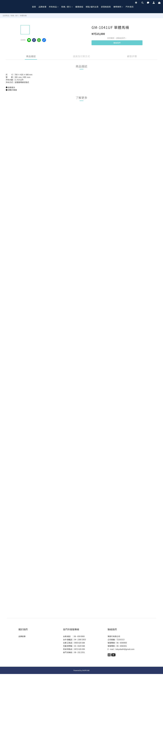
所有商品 (54, 6)
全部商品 (6, 15)
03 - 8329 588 (79, 646)
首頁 (34, 6)
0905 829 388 (79, 642)
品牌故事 (42, 6)
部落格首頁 (106, 6)
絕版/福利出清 (92, 6)
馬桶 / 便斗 (67, 6)
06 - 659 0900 (79, 636)
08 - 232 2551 (79, 652)
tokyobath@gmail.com (125, 649)
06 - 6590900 (122, 642)
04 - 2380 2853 (80, 639)
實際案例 (118, 6)
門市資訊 (130, 6)
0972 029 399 (79, 649)
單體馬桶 (23, 15)
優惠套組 (79, 6)
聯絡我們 (117, 42)
